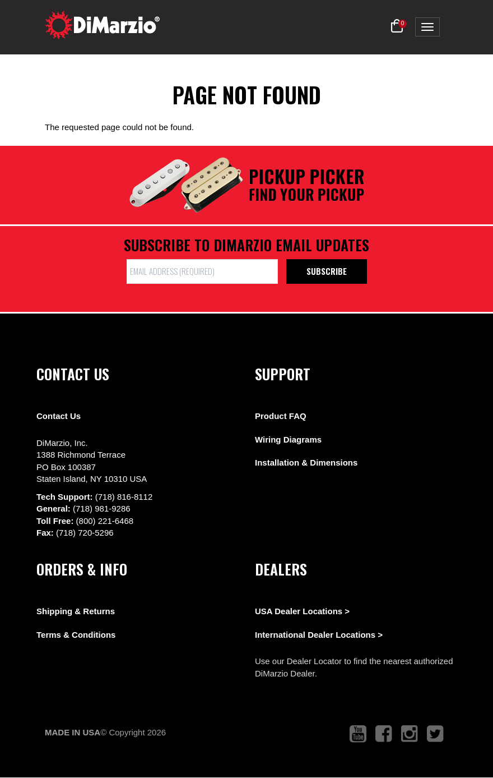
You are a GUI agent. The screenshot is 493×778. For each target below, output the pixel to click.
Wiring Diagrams (288, 439)
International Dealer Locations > (319, 634)
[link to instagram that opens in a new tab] (409, 734)
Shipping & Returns (75, 611)
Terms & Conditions (75, 634)
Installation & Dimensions (306, 462)
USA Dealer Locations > (302, 611)
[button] (397, 26)
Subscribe (326, 271)
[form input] (202, 271)
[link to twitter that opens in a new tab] (435, 734)
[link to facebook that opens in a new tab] (383, 734)
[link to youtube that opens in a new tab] (358, 734)
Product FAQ (280, 416)
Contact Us (58, 416)
